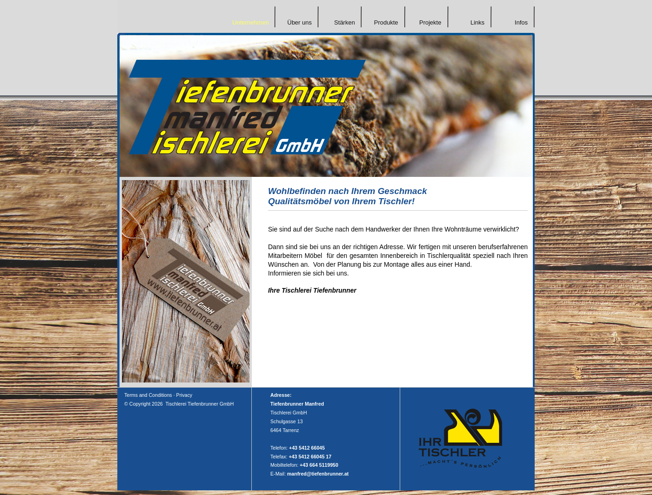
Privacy (184, 395)
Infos (521, 22)
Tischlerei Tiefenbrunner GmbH (200, 404)
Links (477, 22)
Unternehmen (250, 22)
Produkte (386, 22)
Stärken (344, 22)
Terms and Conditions (148, 395)
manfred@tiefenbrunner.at (318, 473)
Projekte (430, 22)
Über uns (299, 22)
